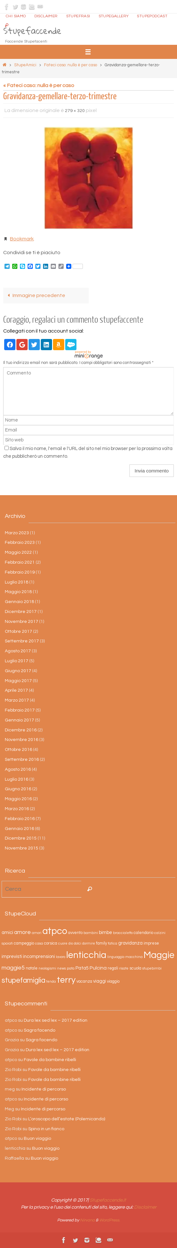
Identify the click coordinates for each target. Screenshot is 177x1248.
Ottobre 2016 (18, 749)
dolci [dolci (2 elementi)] (77, 943)
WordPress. (109, 1220)
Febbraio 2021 (20, 562)
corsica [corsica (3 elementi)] (50, 943)
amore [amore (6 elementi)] (22, 932)
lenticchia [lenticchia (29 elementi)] (86, 955)
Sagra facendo (39, 1030)
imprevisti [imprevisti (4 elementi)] (12, 956)
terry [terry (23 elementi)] (66, 980)
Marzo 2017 (17, 700)
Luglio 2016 (16, 779)
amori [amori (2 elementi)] (36, 933)
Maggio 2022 (18, 552)
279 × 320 (75, 111)
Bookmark (22, 238)
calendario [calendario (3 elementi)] (143, 933)
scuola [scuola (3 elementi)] (135, 968)
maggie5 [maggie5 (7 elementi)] (13, 968)
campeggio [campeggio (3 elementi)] (24, 943)
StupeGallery (114, 16)
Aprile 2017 (16, 690)
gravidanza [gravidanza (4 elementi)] (130, 943)
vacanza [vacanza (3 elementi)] (84, 981)
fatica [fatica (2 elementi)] (112, 943)
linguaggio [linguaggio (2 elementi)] (115, 957)
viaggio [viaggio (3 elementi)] (113, 981)
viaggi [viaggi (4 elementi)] (99, 981)
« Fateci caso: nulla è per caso (38, 85)
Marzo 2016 (17, 809)
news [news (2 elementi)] (61, 968)
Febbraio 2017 (20, 710)
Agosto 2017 (18, 651)
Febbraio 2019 (20, 572)
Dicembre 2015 (21, 838)
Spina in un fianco (46, 1129)
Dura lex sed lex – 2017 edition (55, 1020)
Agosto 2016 (18, 769)
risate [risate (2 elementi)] (123, 968)
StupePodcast (152, 16)
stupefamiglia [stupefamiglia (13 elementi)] (23, 980)
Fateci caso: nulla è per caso (70, 65)
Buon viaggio (37, 1138)
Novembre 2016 (21, 739)
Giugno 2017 (18, 671)
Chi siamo (16, 16)
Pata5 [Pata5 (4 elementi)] (82, 968)
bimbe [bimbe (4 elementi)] (105, 932)
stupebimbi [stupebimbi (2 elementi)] (152, 968)
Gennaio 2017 (19, 720)
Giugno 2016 (18, 789)
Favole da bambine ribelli (50, 1060)
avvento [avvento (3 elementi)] (75, 933)
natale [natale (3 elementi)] (32, 968)
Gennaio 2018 (19, 602)
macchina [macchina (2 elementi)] (134, 957)
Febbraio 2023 (20, 542)
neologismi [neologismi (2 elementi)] (47, 968)
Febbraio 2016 (20, 819)
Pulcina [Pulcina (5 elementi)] (98, 967)
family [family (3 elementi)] (101, 943)
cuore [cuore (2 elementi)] (62, 943)
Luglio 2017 (16, 661)
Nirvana (87, 1220)
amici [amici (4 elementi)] (7, 932)
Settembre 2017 (22, 641)
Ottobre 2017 (18, 631)
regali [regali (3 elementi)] (113, 968)
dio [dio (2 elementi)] (70, 943)
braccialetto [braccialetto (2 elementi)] (123, 933)
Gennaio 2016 (19, 828)
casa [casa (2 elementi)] (39, 943)
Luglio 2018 (16, 582)
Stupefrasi (78, 16)
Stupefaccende (32, 30)
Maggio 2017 (18, 681)
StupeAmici (25, 65)
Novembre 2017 (21, 621)
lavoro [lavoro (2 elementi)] (60, 957)
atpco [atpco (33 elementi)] (54, 931)
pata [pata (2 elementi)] (71, 968)
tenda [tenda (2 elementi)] (51, 981)
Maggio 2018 (18, 592)
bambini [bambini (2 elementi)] (91, 933)
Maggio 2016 (18, 799)
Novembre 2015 (21, 848)
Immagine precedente (35, 295)
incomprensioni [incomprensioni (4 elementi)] (39, 956)
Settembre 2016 (22, 759)
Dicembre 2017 (21, 611)
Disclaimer (46, 16)
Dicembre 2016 (21, 730)
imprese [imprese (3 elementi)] (151, 943)
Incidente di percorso (44, 1089)
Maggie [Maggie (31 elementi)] (159, 955)
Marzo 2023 (17, 533)
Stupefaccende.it (108, 1200)
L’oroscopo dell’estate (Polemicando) (66, 1119)
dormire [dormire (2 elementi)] (88, 943)
